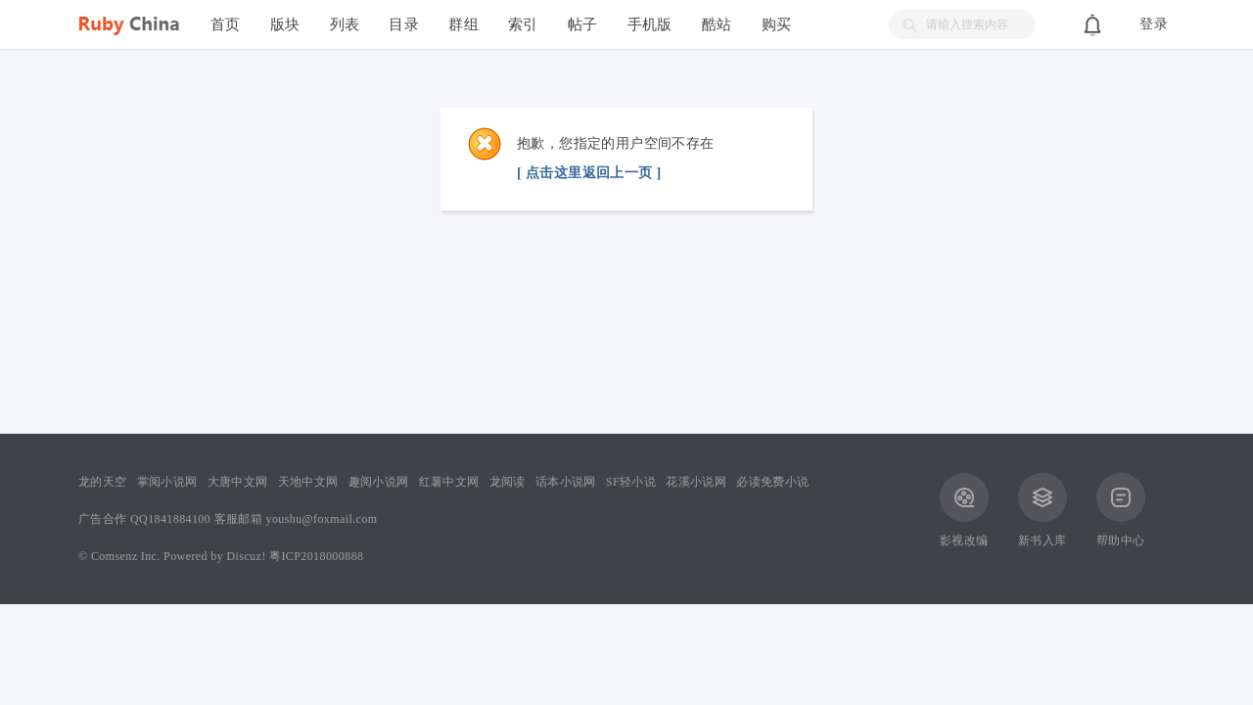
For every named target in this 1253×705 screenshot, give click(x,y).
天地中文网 (308, 482)
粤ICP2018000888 (316, 556)
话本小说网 (565, 482)
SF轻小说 (631, 482)
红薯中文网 (449, 482)
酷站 (717, 24)
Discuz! (246, 556)
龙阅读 (507, 482)
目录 (404, 24)
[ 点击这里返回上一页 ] (589, 172)
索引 (523, 24)
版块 (285, 24)
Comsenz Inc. (126, 556)
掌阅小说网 (167, 482)
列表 (345, 24)
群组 (463, 24)
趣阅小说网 (378, 482)
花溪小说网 (696, 482)
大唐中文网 (238, 482)
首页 (225, 24)
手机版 (650, 24)
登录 (1153, 24)
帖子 (583, 24)
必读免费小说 (772, 482)
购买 (777, 24)
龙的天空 (102, 482)
